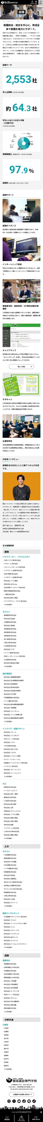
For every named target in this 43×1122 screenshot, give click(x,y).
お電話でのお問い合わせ (21, 1094)
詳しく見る (21, 366)
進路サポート (11, 21)
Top (4, 21)
